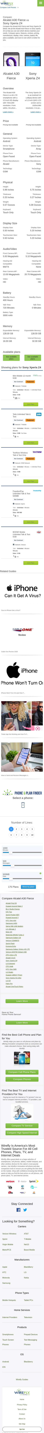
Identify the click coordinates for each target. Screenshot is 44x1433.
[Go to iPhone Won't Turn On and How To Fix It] (22, 674)
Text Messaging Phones (30, 1342)
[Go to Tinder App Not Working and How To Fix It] (22, 716)
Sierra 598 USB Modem (14, 926)
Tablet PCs (28, 1300)
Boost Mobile (29, 1250)
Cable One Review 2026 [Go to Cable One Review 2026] (9, 652)
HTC (4, 1272)
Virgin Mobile (7, 1244)
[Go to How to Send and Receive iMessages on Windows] (22, 757)
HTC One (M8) (11, 969)
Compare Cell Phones (8, 7)
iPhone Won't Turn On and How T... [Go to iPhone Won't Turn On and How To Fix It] (13, 693)
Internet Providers (9, 1317)
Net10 (26, 1244)
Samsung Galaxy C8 (13, 938)
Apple (4, 1267)
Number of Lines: (22, 822)
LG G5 (8, 981)
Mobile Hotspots (9, 1300)
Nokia (26, 1278)
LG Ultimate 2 (11, 929)
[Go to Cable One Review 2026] (22, 633)
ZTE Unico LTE (11, 955)
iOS (4, 1367)
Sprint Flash (10, 943)
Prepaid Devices (31, 1334)
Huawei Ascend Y (12, 918)
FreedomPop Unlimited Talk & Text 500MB (21, 493)
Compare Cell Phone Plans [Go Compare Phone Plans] (22, 1072)
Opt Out (22, 1429)
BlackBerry (28, 1267)
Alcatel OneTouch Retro (14, 986)
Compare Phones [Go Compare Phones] (22, 1079)
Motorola (6, 1278)
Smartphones (7, 1334)
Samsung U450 (11, 923)
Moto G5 (9, 932)
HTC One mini (11, 920)
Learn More (22, 1001)
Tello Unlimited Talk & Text (22, 415)
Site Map (22, 1424)
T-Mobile (27, 1239)
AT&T (26, 1234)
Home (22, 1399)
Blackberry (28, 1362)
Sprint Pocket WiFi (12, 915)
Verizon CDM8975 (12, 941)
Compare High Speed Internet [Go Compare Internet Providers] (22, 1133)
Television (28, 1317)
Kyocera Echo (11, 946)
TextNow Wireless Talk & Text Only (20, 454)
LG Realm (9, 972)
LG (25, 1272)
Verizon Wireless (9, 1234)
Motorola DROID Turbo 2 (15, 935)
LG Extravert (10, 964)
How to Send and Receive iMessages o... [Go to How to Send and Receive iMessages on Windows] (15, 775)
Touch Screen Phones (8, 1342)
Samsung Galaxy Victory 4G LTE (18, 949)
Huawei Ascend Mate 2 (14, 906)
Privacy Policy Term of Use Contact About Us (22, 1412)
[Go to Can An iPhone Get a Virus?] (22, 592)
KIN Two (9, 912)
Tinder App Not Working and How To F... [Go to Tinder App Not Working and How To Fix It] (14, 734)
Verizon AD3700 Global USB (16, 952)
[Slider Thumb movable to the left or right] (10, 853)
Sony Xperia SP (11, 961)
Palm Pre (9, 984)
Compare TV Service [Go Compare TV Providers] (22, 1125)
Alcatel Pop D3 (11, 903)
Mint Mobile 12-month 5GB (22, 377)
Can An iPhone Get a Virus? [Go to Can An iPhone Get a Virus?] (10, 610)
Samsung (6, 1283)
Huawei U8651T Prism (14, 975)
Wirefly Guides (22, 1380)
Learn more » (8, 112)
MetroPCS (6, 1250)
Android (5, 1362)
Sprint (4, 1239)
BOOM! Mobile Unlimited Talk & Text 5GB (21, 534)
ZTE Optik (9, 966)
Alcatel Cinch (10, 958)
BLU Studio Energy (13, 909)
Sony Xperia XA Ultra (13, 978)
